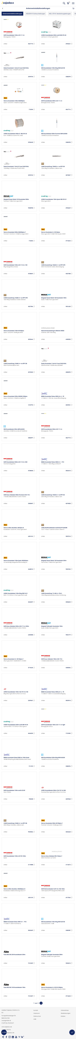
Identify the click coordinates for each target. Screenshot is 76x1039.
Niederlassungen (65, 1013)
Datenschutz (37, 1016)
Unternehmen (64, 1010)
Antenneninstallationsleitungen (12, 13)
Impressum (36, 1013)
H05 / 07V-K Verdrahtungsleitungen (58, 13)
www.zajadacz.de (6, 1027)
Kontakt (36, 1010)
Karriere (63, 1016)
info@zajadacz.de (8, 1033)
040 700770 (6, 1030)
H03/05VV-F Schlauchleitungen (35, 13)
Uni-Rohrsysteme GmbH (47, 328)
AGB (35, 1019)
